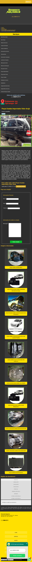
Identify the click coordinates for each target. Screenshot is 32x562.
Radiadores (3, 83)
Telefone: (11, 208)
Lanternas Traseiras (5, 60)
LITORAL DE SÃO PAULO (16, 496)
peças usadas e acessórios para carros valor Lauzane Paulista (16, 337)
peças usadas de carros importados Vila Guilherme (16, 360)
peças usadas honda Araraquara (16, 472)
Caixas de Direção (4, 45)
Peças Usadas (4, 77)
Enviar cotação (16, 241)
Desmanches (3, 54)
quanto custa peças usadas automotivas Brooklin (16, 428)
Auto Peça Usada (4, 37)
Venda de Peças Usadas (5, 91)
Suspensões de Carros (5, 88)
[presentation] (12, 214)
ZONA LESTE (15, 482)
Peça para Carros (4, 68)
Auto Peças (3, 39)
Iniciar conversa (17, 555)
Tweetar (3, 114)
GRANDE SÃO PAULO (16, 491)
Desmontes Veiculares (5, 57)
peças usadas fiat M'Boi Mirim (16, 267)
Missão (16, 540)
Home (16, 532)
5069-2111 (17, 16)
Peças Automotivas (4, 71)
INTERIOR (16, 493)
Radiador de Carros (4, 80)
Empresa (16, 536)
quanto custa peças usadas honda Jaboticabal (16, 450)
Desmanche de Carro (5, 51)
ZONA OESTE (16, 486)
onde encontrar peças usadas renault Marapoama (16, 406)
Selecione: (16, 479)
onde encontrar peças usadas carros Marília (16, 383)
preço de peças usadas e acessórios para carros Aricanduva (16, 313)
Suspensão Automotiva (5, 85)
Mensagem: (12, 230)
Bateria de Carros (4, 42)
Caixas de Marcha (4, 48)
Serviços (16, 34)
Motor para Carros (4, 62)
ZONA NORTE (16, 484)
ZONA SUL (16, 489)
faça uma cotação (21, 186)
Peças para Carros (4, 74)
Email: (10, 203)
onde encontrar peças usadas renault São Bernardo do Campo (16, 290)
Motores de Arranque (5, 65)
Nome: (11, 199)
